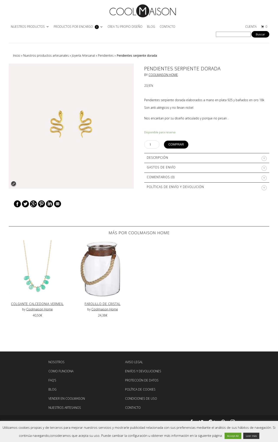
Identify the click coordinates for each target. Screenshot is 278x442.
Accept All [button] (233, 435)
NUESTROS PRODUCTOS (28, 27)
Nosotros (56, 362)
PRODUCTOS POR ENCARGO (73, 27)
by (24, 309)
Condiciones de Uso (141, 398)
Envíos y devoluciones (143, 371)
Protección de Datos (142, 380)
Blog (151, 27)
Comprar (176, 144)
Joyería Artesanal (83, 55)
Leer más (251, 435)
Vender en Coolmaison (66, 398)
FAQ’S (52, 380)
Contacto (167, 27)
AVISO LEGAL (134, 362)
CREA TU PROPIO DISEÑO (125, 27)
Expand (13, 183)
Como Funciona (60, 371)
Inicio (16, 55)
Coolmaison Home (163, 75)
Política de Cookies (140, 389)
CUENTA (250, 27)
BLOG (52, 389)
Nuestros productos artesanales (46, 55)
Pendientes (106, 55)
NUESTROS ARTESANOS (64, 408)
